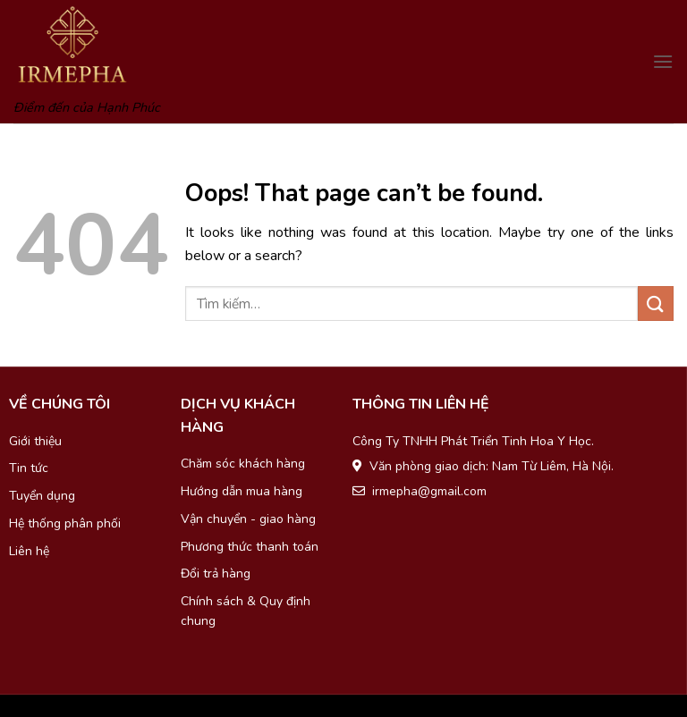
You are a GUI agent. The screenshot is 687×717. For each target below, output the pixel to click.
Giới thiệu (35, 441)
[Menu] (663, 61)
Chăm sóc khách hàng (243, 463)
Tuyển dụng (42, 495)
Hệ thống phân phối (65, 523)
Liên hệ (29, 551)
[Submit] (656, 303)
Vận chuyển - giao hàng (248, 518)
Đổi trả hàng (215, 573)
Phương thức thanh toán (249, 546)
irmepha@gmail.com (429, 491)
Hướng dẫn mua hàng (241, 491)
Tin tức (28, 468)
